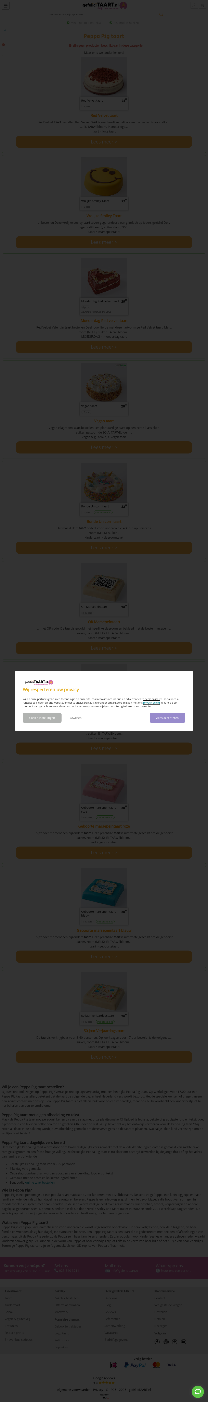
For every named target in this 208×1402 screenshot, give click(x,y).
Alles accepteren (167, 718)
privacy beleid (151, 702)
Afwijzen (76, 718)
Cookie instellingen (42, 718)
